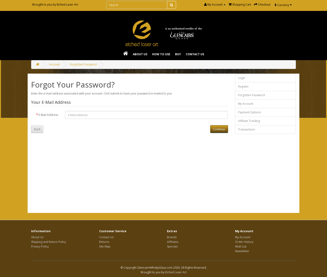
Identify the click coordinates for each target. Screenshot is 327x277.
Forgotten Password (83, 64)
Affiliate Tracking (249, 121)
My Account (245, 104)
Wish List (240, 246)
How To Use (161, 54)
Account (54, 64)
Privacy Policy (40, 246)
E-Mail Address (48, 115)
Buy (178, 54)
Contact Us (195, 54)
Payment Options (249, 112)
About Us (140, 54)
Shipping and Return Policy (48, 242)
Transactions (246, 129)
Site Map (104, 246)
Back (37, 129)
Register (243, 86)
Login (241, 78)
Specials (172, 246)
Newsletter (242, 251)
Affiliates (172, 242)
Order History (244, 242)
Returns (104, 242)
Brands (172, 237)
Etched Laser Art (67, 5)
